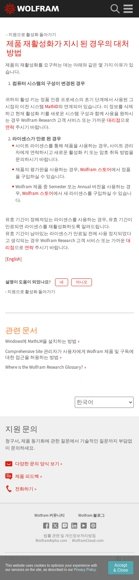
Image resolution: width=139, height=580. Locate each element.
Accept (120, 568)
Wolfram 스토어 (95, 169)
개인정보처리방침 (80, 535)
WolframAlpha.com (51, 540)
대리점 (113, 120)
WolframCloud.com (88, 540)
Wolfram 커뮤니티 (49, 515)
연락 (9, 127)
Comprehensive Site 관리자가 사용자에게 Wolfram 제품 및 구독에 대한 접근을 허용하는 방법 (69, 354)
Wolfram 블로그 (91, 515)
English (13, 259)
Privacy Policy (85, 570)
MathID (51, 106)
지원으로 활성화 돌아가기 (32, 34)
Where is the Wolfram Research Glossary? (44, 367)
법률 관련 (52, 535)
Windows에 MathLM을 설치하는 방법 (41, 341)
